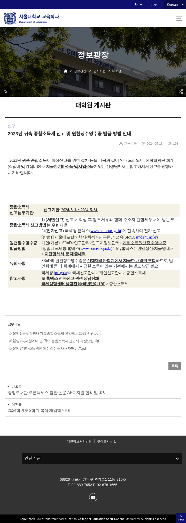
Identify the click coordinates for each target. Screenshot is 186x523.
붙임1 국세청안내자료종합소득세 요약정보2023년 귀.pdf (56, 333)
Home (138, 4)
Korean (172, 4)
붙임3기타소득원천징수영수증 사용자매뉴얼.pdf (50, 348)
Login (154, 4)
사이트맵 (179, 18)
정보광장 (80, 71)
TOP (181, 520)
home (5, 91)
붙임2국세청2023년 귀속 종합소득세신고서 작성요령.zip (56, 341)
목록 (174, 366)
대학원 (117, 71)
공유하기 (181, 91)
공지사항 (99, 71)
